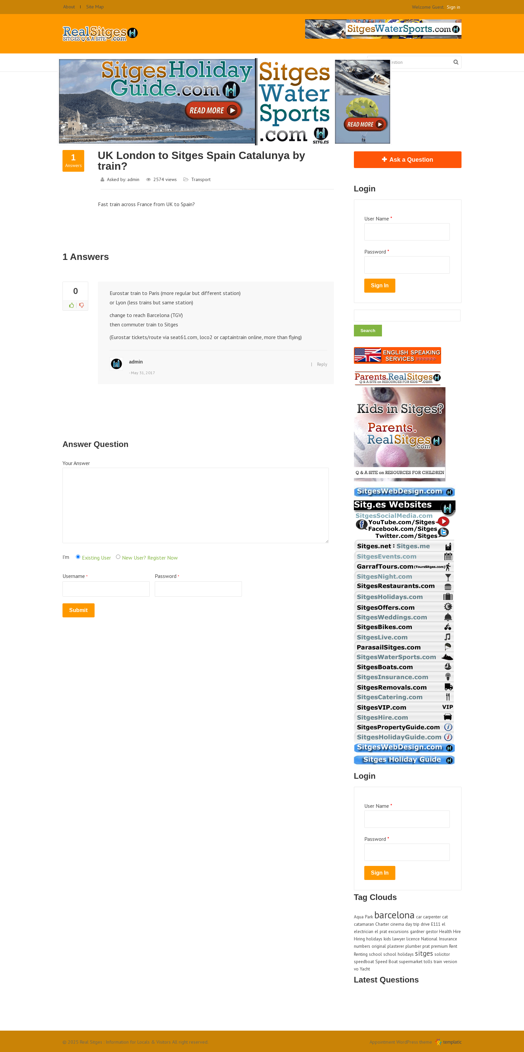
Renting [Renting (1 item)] (361, 954)
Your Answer (76, 463)
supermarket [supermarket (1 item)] (410, 961)
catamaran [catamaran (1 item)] (364, 924)
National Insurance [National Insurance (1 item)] (439, 939)
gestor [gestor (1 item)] (432, 931)
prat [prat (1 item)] (426, 946)
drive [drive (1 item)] (425, 924)
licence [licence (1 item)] (413, 939)
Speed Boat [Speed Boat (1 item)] (386, 961)
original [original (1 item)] (379, 946)
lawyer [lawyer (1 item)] (398, 939)
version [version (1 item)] (450, 961)
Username (106, 585)
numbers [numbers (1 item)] (362, 946)
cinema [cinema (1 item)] (397, 924)
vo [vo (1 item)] (356, 969)
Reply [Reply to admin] (322, 364)
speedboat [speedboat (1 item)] (364, 961)
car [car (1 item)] (419, 917)
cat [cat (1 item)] (445, 917)
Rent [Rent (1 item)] (453, 946)
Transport (201, 179)
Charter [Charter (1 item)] (382, 924)
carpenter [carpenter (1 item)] (432, 917)
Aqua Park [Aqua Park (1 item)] (363, 917)
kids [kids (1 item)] (387, 939)
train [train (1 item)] (438, 961)
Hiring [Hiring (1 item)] (359, 939)
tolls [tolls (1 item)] (428, 961)
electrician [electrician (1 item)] (363, 931)
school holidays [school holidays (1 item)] (398, 954)
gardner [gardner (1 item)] (417, 931)
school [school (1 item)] (375, 954)
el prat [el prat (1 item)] (381, 931)
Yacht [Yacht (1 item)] (365, 969)
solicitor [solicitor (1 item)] (442, 954)
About (69, 7)
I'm (65, 557)
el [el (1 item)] (443, 924)
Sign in (453, 7)
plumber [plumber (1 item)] (413, 946)
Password (198, 585)
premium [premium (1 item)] (439, 946)
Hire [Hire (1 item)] (457, 931)
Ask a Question (411, 159)
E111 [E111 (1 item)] (435, 924)
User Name (378, 218)
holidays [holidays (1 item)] (374, 939)
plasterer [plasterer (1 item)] (395, 946)
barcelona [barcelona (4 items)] (394, 914)
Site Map (95, 7)
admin (133, 179)
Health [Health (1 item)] (445, 931)
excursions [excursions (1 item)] (398, 931)
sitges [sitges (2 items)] (424, 953)
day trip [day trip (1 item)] (412, 924)
